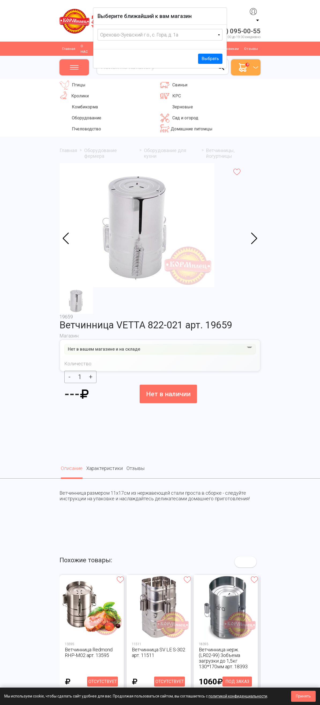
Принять (303, 696)
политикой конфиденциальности (238, 696)
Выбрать (210, 58)
